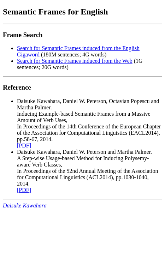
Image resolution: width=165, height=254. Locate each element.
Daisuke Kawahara (25, 205)
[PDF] (24, 146)
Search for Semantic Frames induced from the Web (74, 61)
